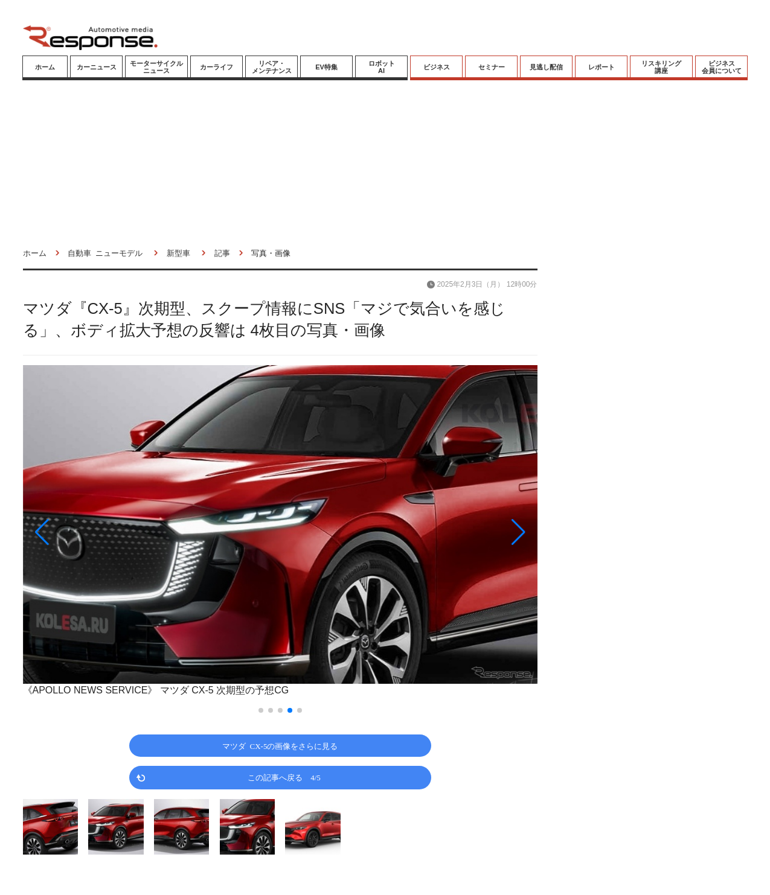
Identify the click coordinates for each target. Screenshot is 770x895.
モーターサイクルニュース (156, 67)
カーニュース (97, 67)
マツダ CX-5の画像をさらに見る (280, 746)
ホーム (45, 67)
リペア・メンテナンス (272, 67)
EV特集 (326, 67)
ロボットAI (381, 67)
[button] (100, 532)
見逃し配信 (546, 67)
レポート (601, 67)
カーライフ (216, 67)
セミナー (491, 67)
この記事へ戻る (284, 777)
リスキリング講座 (661, 67)
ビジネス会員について (722, 67)
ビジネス (436, 67)
